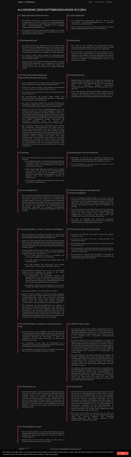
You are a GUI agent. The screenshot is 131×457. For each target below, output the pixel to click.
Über (90, 4)
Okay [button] (122, 453)
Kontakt (109, 4)
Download (99, 4)
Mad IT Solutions (26, 4)
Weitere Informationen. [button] (52, 454)
